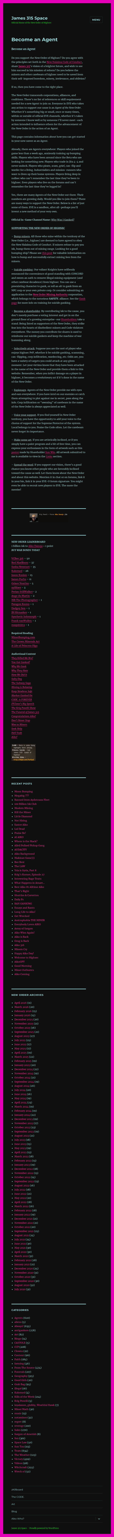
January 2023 (22, 1164)
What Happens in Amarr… (29, 882)
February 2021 (22, 1260)
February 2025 (22, 1060)
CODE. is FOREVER (21, 699)
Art (16, 1334)
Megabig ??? (21, 795)
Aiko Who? (17, 1518)
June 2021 (20, 1243)
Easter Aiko (21, 824)
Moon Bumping (23, 791)
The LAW (19, 866)
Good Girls (20, 1380)
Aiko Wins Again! (24, 932)
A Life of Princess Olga (24, 645)
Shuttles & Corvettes (26, 895)
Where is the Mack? (25, 841)
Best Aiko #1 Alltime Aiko (29, 886)
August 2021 (21, 1235)
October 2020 (22, 1276)
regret (18, 1421)
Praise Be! (20, 833)
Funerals (19, 1371)
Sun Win (50, 452)
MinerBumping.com (23, 637)
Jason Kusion (19, 575)
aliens (17, 1322)
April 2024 (20, 1102)
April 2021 (20, 1251)
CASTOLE (19, 1342)
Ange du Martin (20, 595)
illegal (18, 1388)
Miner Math (21, 1409)
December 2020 (23, 1268)
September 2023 (24, 1131)
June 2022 (20, 1193)
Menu (96, 19)
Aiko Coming (22, 974)
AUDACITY (20, 849)
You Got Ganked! (20, 662)
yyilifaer (16, 587)
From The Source (24, 1367)
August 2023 (21, 1135)
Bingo (17, 1338)
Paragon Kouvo (20, 604)
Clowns (18, 1351)
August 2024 (21, 1085)
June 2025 (20, 1044)
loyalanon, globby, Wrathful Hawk (34, 1405)
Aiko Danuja (35, 545)
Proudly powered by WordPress (44, 1528)
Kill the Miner (22, 812)
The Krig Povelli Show (23, 707)
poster (15, 452)
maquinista (18, 624)
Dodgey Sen (18, 608)
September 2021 (23, 1231)
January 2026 (22, 1015)
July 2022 (19, 1189)
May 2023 (20, 1148)
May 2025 (20, 1048)
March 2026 (21, 1006)
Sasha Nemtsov (20, 566)
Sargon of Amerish (25, 1434)
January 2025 (22, 1065)
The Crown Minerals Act (25, 641)
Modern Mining (23, 808)
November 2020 (23, 1272)
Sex (16, 1438)
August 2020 (21, 1285)
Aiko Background (24, 853)
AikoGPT (19, 961)
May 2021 (20, 1247)
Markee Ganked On (21, 695)
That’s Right (21, 891)
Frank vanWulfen (21, 620)
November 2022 (23, 1173)
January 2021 (22, 1264)
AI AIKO (19, 837)
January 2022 (22, 1214)
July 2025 (19, 1040)
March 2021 (21, 1256)
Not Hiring (20, 820)
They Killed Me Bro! (22, 658)
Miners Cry (20, 949)
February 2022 (22, 1210)
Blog (14, 1511)
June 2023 (20, 1143)
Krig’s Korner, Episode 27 (29, 874)
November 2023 (23, 1123)
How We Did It (19, 674)
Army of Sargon (23, 928)
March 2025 (21, 1056)
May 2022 (20, 1197)
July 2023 (19, 1139)
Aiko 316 (19, 945)
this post (47, 252)
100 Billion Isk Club (25, 803)
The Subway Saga (21, 682)
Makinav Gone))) (24, 857)
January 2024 (22, 1114)
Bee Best (19, 862)
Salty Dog (16, 678)
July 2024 (19, 1089)
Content (19, 1355)
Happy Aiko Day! (24, 953)
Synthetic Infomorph (23, 616)
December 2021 (23, 1218)
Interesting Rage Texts (27, 878)
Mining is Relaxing (21, 687)
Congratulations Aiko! (23, 716)
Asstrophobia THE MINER (29, 920)
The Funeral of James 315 (25, 712)
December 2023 (23, 1119)
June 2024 (20, 1094)
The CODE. (17, 1496)
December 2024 (23, 1069)
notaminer (20, 1417)
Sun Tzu (19, 1446)
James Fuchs (18, 579)
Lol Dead (19, 828)
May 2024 (20, 1098)
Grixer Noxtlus (20, 583)
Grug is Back (21, 940)
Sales (17, 1429)
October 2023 (22, 1127)
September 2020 (24, 1280)
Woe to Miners (19, 724)
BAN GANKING (23, 903)
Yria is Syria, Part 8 (25, 870)
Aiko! (14, 736)
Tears (17, 1450)
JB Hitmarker (19, 612)
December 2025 (23, 1019)
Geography (20, 1375)
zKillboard (17, 1489)
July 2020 (19, 1289)
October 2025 (22, 1027)
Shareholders (69, 319)
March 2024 (21, 1106)
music (17, 1413)
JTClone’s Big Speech (22, 703)
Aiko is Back (21, 936)
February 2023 (22, 1160)
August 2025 (21, 1036)
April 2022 (20, 1202)
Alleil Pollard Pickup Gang (29, 845)
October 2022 (22, 1177)
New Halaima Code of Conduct (64, 61)
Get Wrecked (21, 916)
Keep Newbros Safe (21, 691)
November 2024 (23, 1073)
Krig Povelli (21, 1400)
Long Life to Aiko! (24, 911)
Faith (17, 1359)
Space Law (20, 1442)
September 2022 (24, 1181)
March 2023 (21, 1156)
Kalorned (16, 570)
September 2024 (24, 1081)
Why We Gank (18, 666)
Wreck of (19, 1471)
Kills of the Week (24, 1396)
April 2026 (20, 1002)
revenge (19, 1425)
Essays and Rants (24, 907)
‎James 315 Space (29, 18)
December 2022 (23, 1168)
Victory (18, 1459)
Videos (18, 1463)
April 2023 (20, 1152)
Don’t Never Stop (20, 720)
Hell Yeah (16, 732)
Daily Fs (19, 899)
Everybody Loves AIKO (27, 924)
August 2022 (21, 1185)
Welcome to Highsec (26, 957)
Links (49, 456)
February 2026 (23, 1011)
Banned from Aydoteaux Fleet (32, 799)
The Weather (22, 1454)
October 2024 (22, 1077)
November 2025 (23, 1023)
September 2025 (24, 1031)
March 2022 (21, 1206)
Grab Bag (19, 1384)
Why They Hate (19, 670)
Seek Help (16, 728)
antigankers (21, 1330)
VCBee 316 (17, 558)
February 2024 (22, 1110)
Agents (18, 1317)
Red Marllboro (19, 562)
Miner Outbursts (24, 970)
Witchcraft (20, 1467)
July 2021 (19, 1239)
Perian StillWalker (22, 591)
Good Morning (23, 965)
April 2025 (20, 1052)
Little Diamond (23, 816)
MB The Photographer (24, 599)
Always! (18, 1326)
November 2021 (23, 1222)
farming (19, 1363)
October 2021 (22, 1226)
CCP (16, 1346)
